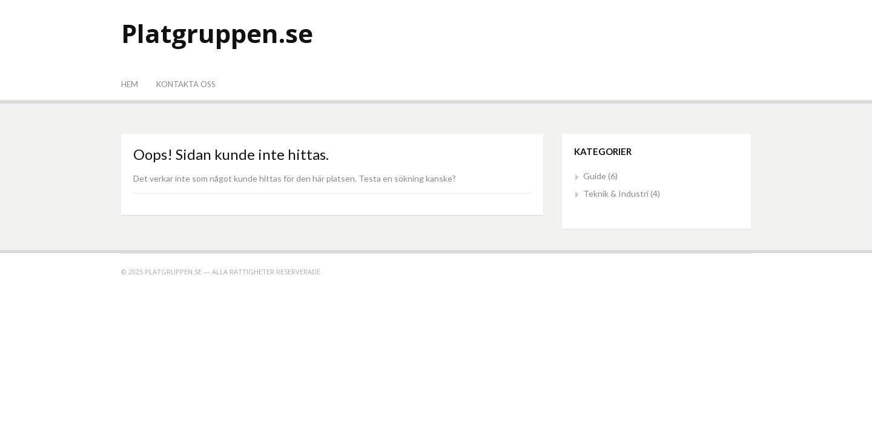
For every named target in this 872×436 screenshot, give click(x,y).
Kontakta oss (186, 84)
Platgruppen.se (217, 33)
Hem (129, 84)
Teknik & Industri (616, 193)
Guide (594, 176)
